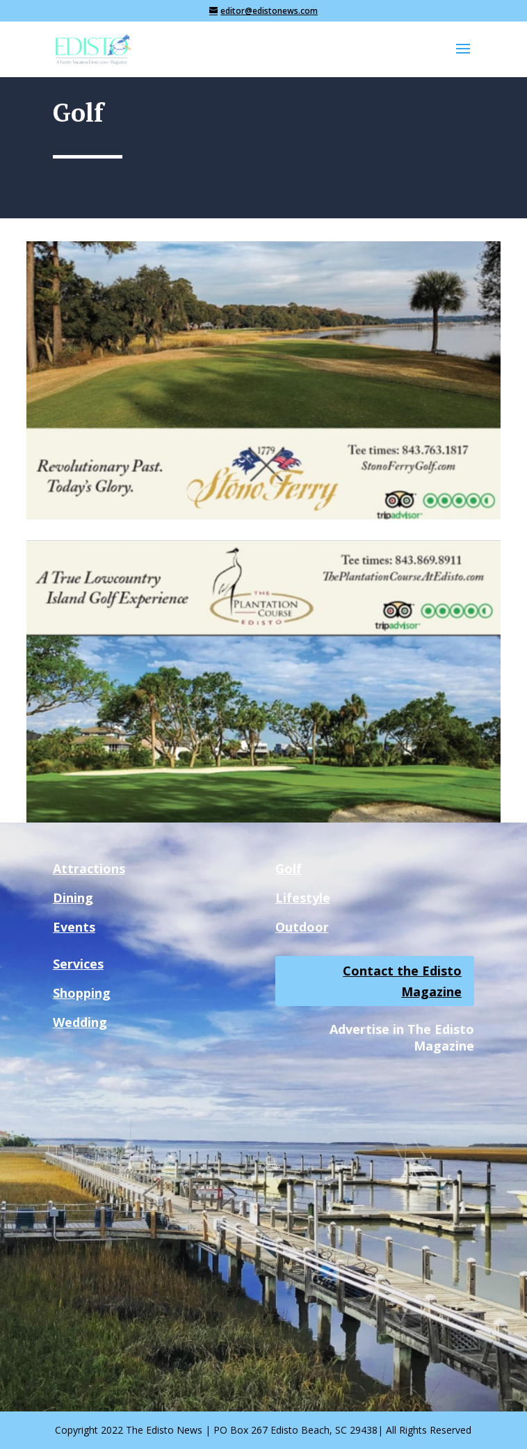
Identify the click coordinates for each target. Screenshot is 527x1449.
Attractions (89, 868)
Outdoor (302, 926)
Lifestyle (302, 897)
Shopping (82, 993)
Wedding (80, 1022)
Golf (288, 868)
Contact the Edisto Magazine (402, 981)
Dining (73, 897)
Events (74, 926)
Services (78, 963)
